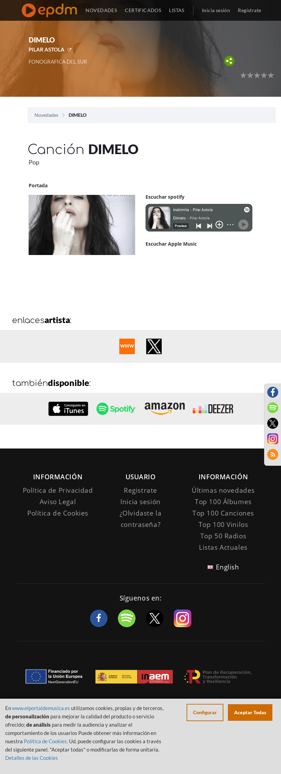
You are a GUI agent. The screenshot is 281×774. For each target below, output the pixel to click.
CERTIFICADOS (143, 10)
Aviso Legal (58, 501)
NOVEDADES (101, 10)
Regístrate (249, 10)
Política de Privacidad (58, 490)
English (227, 567)
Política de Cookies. (46, 741)
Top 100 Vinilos (223, 524)
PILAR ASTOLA (46, 49)
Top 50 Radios (223, 535)
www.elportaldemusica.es (41, 708)
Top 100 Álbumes (223, 501)
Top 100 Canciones (223, 513)
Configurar (205, 712)
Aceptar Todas (250, 712)
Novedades (46, 115)
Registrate (140, 490)
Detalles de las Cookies (31, 758)
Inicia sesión (216, 10)
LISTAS (176, 10)
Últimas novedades (223, 490)
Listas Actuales (223, 547)
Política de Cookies (57, 513)
